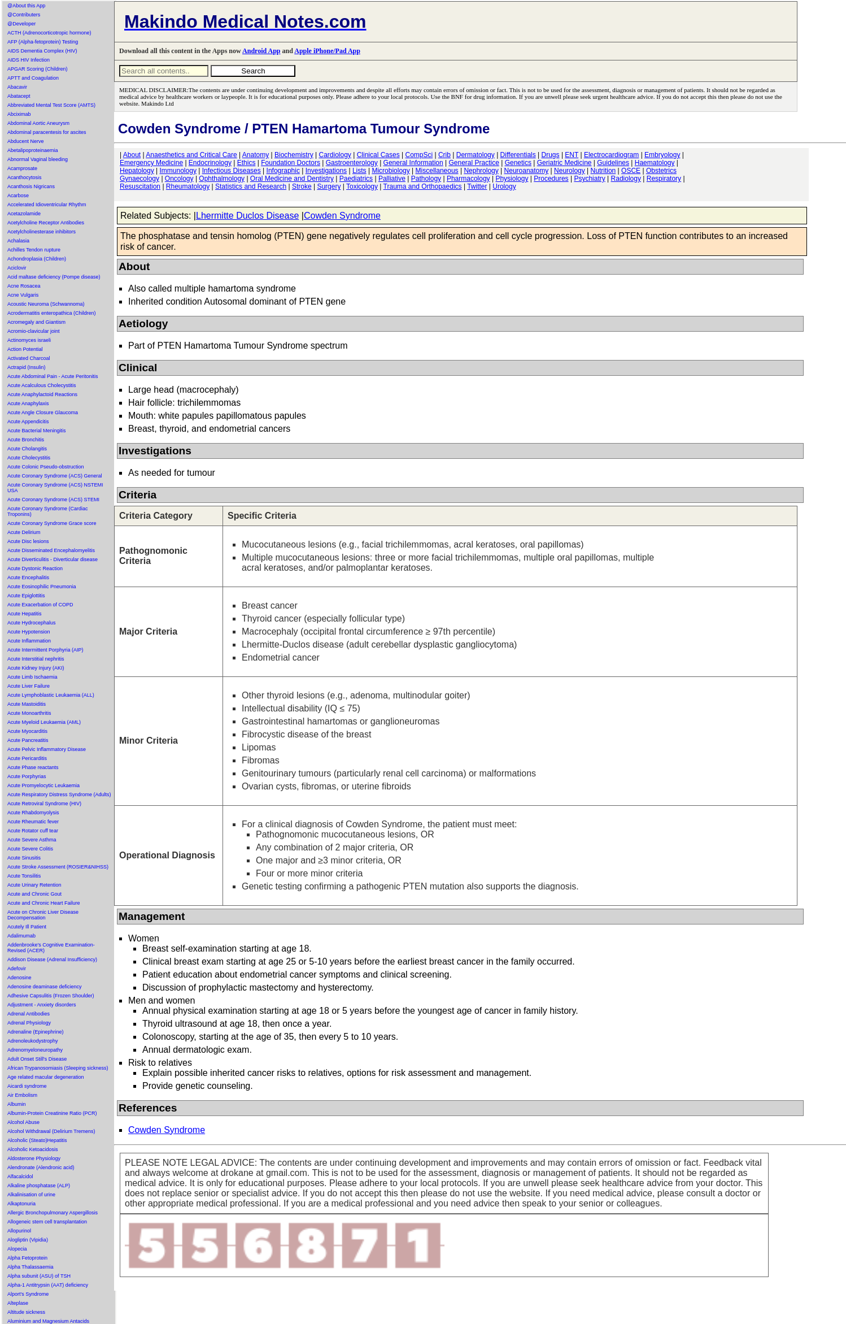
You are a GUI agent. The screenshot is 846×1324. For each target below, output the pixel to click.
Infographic (283, 171)
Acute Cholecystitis (28, 458)
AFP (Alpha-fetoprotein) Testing (42, 42)
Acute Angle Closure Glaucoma (42, 412)
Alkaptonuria (21, 1203)
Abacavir (17, 87)
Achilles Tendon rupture (33, 250)
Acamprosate (22, 168)
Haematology (655, 163)
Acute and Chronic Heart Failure (43, 903)
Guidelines (613, 163)
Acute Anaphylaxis (28, 403)
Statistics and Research (250, 186)
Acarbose (18, 195)
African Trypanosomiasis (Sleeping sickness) (57, 1068)
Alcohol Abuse (23, 1122)
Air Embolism (22, 1095)
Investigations (326, 171)
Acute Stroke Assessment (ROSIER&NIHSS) (57, 867)
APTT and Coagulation (33, 78)
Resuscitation (140, 186)
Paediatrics (356, 179)
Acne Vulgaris (22, 295)
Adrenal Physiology (29, 1023)
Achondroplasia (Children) (36, 259)
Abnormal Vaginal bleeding (37, 159)
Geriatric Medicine (564, 163)
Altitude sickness (26, 1312)
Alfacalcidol (20, 1176)
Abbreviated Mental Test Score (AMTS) (51, 105)
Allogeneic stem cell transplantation (47, 1222)
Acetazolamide (24, 213)
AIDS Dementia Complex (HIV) (42, 51)
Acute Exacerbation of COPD (40, 604)
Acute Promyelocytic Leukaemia (43, 785)
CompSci (419, 155)
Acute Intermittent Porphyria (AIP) (45, 650)
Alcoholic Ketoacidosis (32, 1149)
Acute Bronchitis (25, 439)
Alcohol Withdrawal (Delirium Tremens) (51, 1131)
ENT (571, 155)
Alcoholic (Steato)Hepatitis (37, 1140)
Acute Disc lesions (28, 541)
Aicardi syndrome (27, 1086)
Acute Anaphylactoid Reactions (42, 394)
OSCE (630, 171)
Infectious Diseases (231, 171)
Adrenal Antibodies (28, 1014)
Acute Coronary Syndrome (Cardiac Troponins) (47, 511)
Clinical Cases (378, 155)
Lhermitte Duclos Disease (247, 215)
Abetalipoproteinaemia (32, 150)
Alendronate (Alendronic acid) (41, 1167)
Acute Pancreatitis (28, 740)
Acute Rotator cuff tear (32, 831)
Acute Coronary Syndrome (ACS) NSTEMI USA (55, 487)
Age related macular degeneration (45, 1077)
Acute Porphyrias (26, 776)
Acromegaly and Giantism (36, 322)
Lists (359, 171)
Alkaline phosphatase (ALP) (38, 1185)
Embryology (662, 155)
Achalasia (18, 241)
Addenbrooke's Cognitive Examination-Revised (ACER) (51, 947)
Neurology (569, 171)
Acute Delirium (24, 532)
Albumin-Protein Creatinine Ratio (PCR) (52, 1113)
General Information (413, 163)
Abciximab (19, 114)
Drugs (551, 155)
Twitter (477, 186)
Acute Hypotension (28, 632)
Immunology (178, 171)
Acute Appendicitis (28, 421)
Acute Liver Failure (28, 686)
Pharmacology (468, 179)
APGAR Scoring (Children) (37, 69)
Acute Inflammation (29, 641)
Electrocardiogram (611, 155)
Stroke (302, 186)
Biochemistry (293, 155)
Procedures (551, 179)
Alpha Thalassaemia (30, 1267)
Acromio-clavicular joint (33, 331)
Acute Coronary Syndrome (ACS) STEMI (53, 499)
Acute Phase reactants (33, 767)
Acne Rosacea (24, 286)
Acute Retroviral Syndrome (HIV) (44, 803)
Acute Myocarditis (27, 731)
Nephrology (481, 171)
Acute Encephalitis (28, 577)
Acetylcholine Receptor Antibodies (45, 222)
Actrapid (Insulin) (26, 367)
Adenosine (19, 977)
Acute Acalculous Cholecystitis (41, 385)
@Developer (21, 24)
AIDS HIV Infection (28, 60)
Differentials (518, 155)
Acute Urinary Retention (34, 885)
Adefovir (16, 968)
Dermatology (475, 155)
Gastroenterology (352, 163)
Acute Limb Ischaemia (32, 677)
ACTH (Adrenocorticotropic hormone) (49, 33)
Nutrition (603, 171)
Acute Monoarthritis (29, 713)
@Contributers (23, 15)
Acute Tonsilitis (24, 876)
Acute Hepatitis (24, 614)
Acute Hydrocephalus (31, 623)
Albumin (16, 1104)
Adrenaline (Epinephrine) (35, 1032)
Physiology (511, 179)
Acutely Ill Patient (26, 927)
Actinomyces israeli (29, 340)
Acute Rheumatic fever (33, 821)
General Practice (473, 163)
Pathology (426, 179)
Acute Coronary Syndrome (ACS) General (54, 476)
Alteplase (17, 1303)
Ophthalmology (222, 179)
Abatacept (18, 96)
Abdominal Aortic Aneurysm (38, 123)
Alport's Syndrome (28, 1294)
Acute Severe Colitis (30, 849)
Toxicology (362, 186)
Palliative (391, 179)
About (132, 155)
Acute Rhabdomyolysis (33, 812)
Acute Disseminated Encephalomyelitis (51, 550)
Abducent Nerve (25, 141)
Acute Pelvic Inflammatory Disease (46, 749)
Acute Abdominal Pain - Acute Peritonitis (52, 376)
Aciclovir (17, 268)
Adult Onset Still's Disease (37, 1059)
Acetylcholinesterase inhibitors (41, 232)
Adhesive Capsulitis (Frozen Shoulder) (50, 996)
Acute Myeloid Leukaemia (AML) (44, 722)
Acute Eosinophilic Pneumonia (41, 586)
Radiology (626, 179)
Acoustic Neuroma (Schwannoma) (46, 304)
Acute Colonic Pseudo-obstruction (45, 467)
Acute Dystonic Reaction (35, 568)
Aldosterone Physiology (33, 1158)
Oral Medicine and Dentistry (292, 179)
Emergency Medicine (151, 163)
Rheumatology (188, 186)
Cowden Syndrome (342, 215)
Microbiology (390, 171)
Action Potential (25, 349)
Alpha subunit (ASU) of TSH (39, 1276)
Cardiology (335, 155)
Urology (504, 186)
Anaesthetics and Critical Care (191, 155)
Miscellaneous (437, 171)
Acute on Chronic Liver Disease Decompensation (43, 915)
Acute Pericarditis (27, 758)
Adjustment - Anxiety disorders (41, 1005)
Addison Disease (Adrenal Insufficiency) (52, 959)
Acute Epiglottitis (26, 595)
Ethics (246, 163)
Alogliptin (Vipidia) (27, 1240)
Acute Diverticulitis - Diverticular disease (52, 559)
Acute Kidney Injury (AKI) (35, 668)
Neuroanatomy (526, 171)
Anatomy (255, 155)
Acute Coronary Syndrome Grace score (52, 523)
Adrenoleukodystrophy (32, 1041)
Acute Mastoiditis (26, 704)
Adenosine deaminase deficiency (44, 986)
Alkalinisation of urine (31, 1194)
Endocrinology (210, 163)
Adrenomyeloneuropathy (35, 1050)
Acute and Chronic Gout (34, 894)
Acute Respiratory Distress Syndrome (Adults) (59, 794)
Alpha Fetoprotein (27, 1258)
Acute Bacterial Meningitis (36, 430)
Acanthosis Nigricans (31, 186)
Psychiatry (589, 179)
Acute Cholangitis (27, 449)
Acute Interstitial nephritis (35, 659)
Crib (444, 155)
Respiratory (664, 179)
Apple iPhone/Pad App (327, 51)
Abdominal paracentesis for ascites (46, 132)
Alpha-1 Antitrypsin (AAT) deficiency (47, 1285)
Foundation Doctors (290, 163)
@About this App (26, 5)
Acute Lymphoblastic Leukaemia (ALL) (50, 695)
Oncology (179, 179)
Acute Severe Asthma (31, 840)
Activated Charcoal (28, 358)
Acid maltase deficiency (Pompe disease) (54, 277)
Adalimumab (21, 936)
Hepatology (137, 171)
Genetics (518, 163)
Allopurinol (19, 1231)
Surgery (329, 186)
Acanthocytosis (24, 177)
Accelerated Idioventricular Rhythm (46, 204)
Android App (261, 51)
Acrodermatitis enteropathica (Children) (51, 313)
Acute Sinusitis (24, 858)
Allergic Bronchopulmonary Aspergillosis (52, 1213)
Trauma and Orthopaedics (422, 186)
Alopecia (17, 1249)
